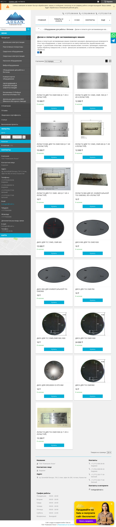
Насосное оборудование (12, 61)
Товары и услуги (58, 20)
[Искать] (28, 29)
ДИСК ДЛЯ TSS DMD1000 (85, 338)
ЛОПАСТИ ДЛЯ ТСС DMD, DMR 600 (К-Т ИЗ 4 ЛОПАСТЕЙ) (92, 145)
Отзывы (4, 110)
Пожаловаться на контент (66, 525)
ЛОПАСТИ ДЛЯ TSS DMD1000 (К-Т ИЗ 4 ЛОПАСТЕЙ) (52, 96)
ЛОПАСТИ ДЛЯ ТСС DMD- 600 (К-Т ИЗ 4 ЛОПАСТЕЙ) (53, 194)
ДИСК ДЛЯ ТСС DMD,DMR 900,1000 (51, 338)
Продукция (5, 38)
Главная (42, 20)
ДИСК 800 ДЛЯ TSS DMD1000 (87, 242)
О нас (77, 20)
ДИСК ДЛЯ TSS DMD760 (84, 289)
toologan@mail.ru (7, 204)
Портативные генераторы (13, 47)
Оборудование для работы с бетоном (14, 71)
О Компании (6, 106)
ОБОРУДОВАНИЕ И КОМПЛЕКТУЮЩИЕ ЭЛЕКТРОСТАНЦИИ (10, 85)
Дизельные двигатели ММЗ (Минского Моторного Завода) (14, 100)
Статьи (4, 120)
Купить (54, 108)
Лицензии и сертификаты (11, 115)
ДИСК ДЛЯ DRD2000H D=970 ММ (50, 385)
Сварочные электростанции (14, 56)
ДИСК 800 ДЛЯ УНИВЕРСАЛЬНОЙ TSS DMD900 (52, 290)
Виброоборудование (11, 65)
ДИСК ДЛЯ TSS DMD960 (84, 385)
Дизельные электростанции (13, 42)
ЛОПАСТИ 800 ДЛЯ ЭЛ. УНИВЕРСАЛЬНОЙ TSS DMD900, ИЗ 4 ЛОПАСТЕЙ (92, 194)
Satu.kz (68, 522)
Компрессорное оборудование (9, 78)
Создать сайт (13, 1)
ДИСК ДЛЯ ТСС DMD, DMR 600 (49, 242)
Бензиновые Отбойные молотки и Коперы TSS (12, 93)
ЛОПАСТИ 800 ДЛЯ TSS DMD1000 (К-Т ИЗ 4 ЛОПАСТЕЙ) (53, 145)
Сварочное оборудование (13, 51)
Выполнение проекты (9, 124)
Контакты (90, 20)
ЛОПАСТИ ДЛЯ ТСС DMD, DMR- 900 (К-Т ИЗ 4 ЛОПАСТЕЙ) (91, 96)
